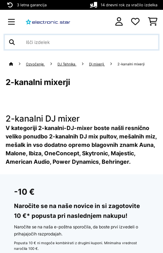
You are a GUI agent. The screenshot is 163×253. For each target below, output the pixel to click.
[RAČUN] (119, 22)
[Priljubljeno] (135, 21)
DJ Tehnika (66, 64)
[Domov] (17, 64)
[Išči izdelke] (81, 42)
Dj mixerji (97, 64)
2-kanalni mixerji (131, 64)
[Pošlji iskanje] (12, 42)
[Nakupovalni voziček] (152, 21)
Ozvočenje (35, 64)
